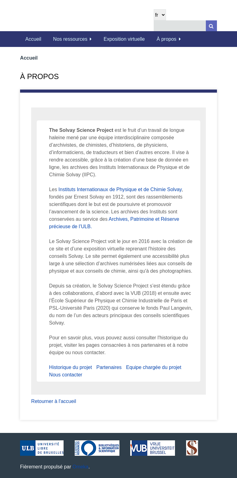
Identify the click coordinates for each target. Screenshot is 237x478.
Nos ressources (70, 39)
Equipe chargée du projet (153, 367)
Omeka (81, 466)
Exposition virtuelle (124, 39)
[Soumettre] (211, 25)
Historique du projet (70, 367)
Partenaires (109, 367)
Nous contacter (65, 374)
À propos (167, 39)
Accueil (33, 39)
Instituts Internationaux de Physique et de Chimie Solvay (119, 189)
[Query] (185, 25)
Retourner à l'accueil (53, 401)
